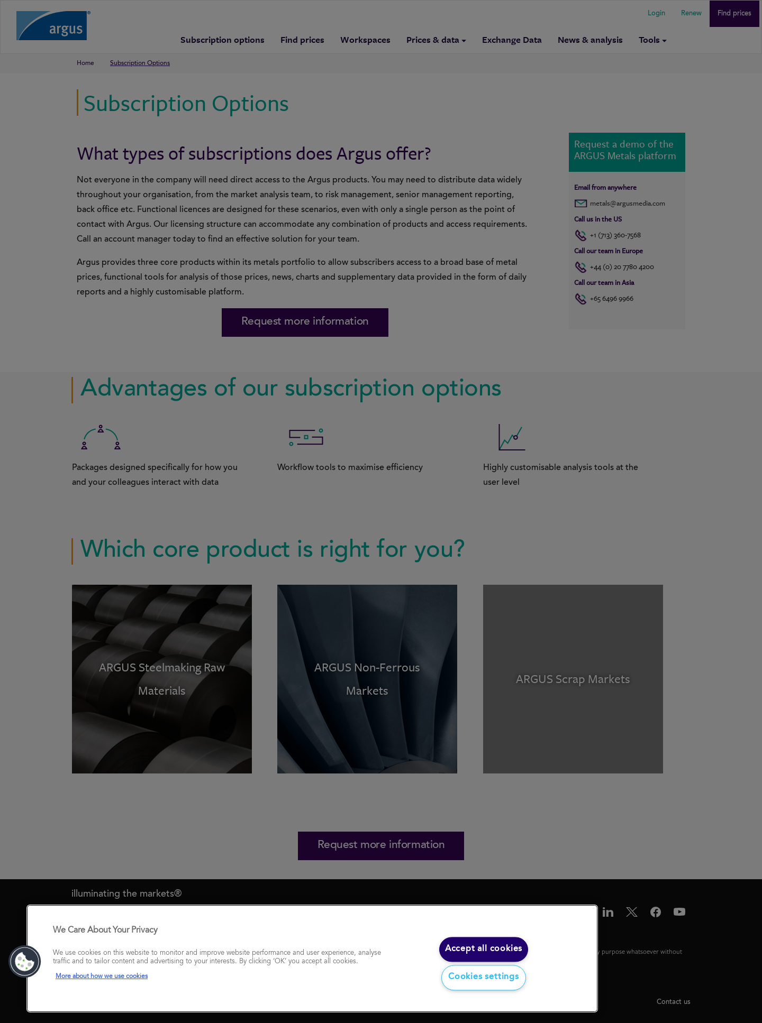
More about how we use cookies (102, 977)
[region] (312, 959)
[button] (25, 962)
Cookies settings (483, 977)
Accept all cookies (483, 949)
